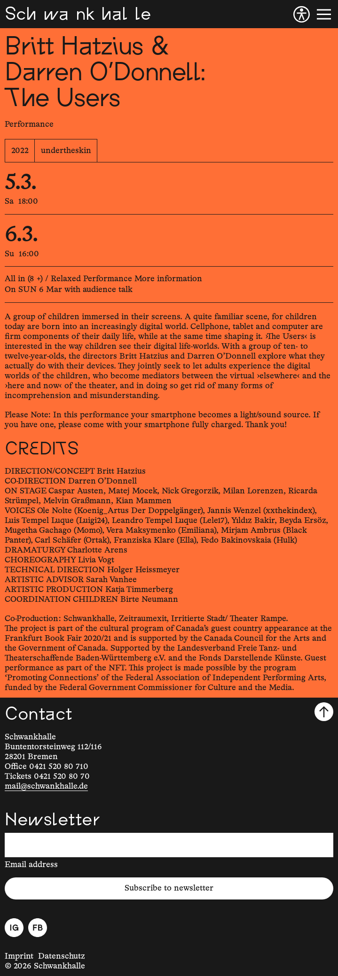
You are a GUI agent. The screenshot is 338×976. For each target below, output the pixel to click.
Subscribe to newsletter (169, 888)
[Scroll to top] (323, 711)
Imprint (19, 956)
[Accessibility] (301, 14)
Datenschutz (61, 956)
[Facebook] (37, 927)
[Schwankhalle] (78, 14)
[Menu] (323, 14)
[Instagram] (14, 927)
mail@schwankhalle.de (46, 786)
